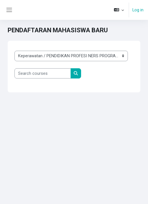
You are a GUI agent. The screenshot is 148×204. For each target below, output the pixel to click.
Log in (137, 9)
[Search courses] (42, 73)
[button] (119, 10)
